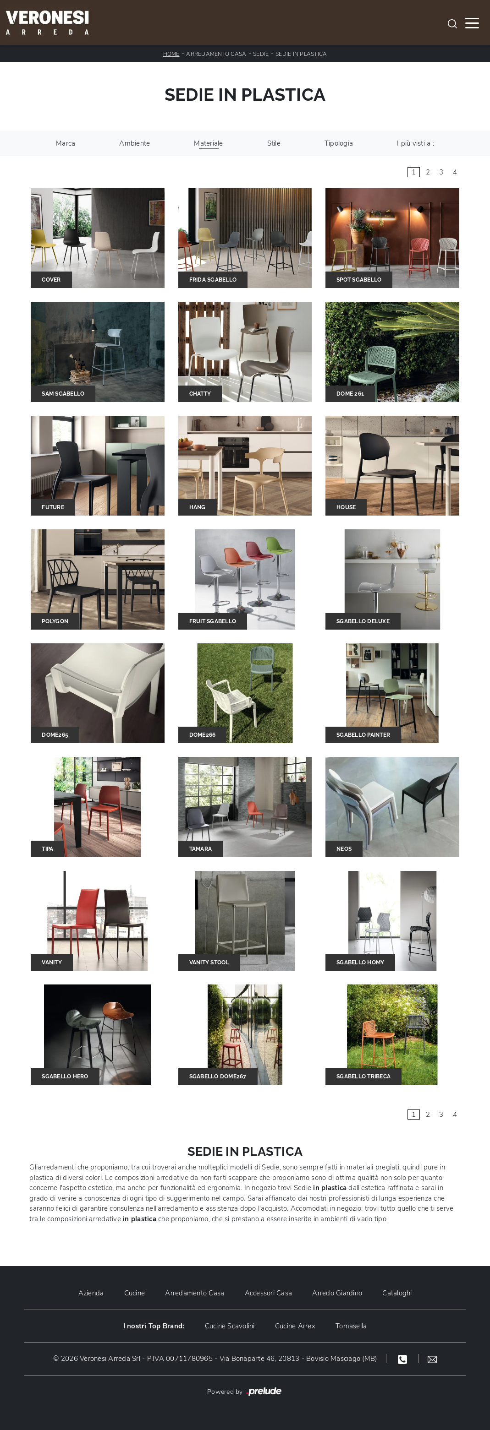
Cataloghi (397, 1293)
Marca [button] (65, 143)
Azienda (91, 1293)
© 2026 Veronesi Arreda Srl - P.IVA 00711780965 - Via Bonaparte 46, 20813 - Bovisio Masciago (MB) (215, 1358)
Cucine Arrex (295, 1326)
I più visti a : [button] (415, 143)
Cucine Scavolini (230, 1326)
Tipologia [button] (339, 143)
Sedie (261, 54)
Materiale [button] (208, 143)
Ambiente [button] (134, 143)
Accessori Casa (268, 1293)
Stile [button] (274, 143)
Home (171, 54)
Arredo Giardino (337, 1293)
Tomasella (351, 1326)
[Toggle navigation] (472, 22)
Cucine (134, 1293)
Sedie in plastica (301, 54)
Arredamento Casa (216, 54)
